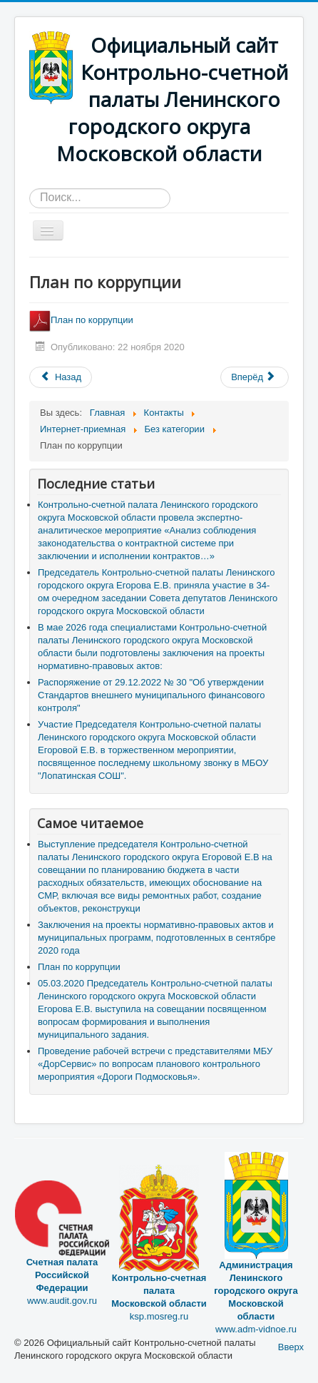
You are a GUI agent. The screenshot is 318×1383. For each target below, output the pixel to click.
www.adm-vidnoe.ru (255, 1266)
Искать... (29, 188)
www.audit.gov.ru (62, 1258)
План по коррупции (82, 320)
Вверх (291, 1347)
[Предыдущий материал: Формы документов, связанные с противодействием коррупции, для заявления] (60, 377)
